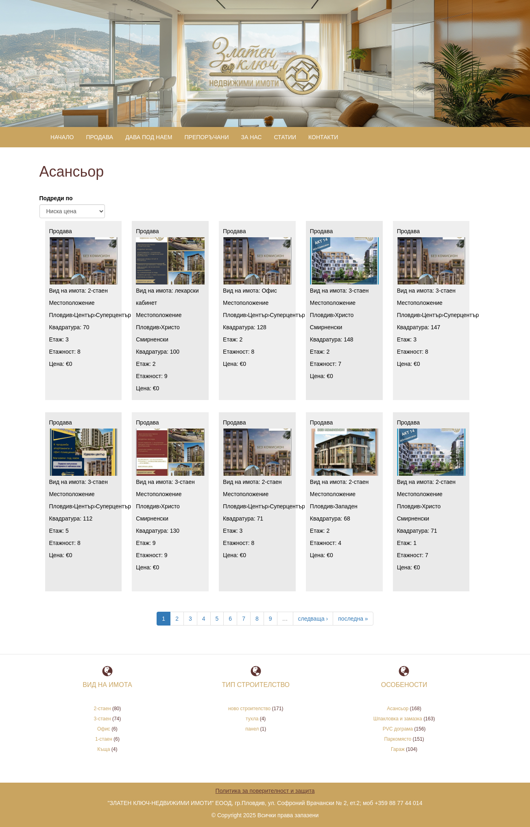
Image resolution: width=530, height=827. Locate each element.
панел (252, 716)
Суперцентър (113, 302)
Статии (285, 124)
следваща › (313, 606)
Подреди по (56, 185)
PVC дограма (398, 716)
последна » (353, 606)
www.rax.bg (271, 819)
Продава (99, 124)
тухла (252, 706)
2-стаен (98, 278)
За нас (251, 124)
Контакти (323, 124)
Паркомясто (397, 726)
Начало (62, 124)
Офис (269, 278)
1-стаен (103, 726)
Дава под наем (148, 124)
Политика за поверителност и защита (265, 778)
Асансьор (397, 696)
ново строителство (249, 696)
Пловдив (60, 302)
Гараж (398, 736)
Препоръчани (207, 124)
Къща (103, 736)
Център (84, 302)
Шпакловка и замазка (397, 706)
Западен (346, 493)
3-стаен (359, 278)
